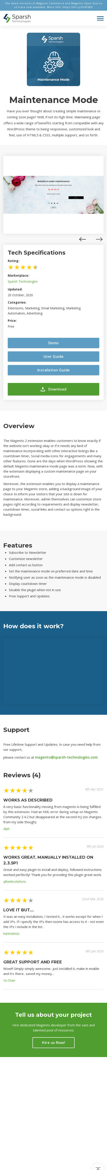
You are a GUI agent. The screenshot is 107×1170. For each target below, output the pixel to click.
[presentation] (82, 239)
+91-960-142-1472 (22, 1122)
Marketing (11, 1092)
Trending (10, 1079)
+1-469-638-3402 (23, 1128)
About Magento (69, 1086)
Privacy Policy (67, 1092)
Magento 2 (11, 1086)
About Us (64, 1079)
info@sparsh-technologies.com (17, 1114)
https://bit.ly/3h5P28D (78, 7)
